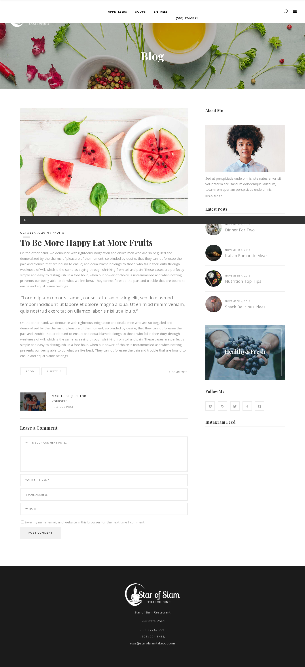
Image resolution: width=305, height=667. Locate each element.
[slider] (26, 237)
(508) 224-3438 (152, 636)
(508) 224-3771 (152, 630)
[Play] (24, 220)
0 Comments (178, 372)
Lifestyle (54, 371)
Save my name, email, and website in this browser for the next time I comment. (85, 522)
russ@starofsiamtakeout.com (152, 643)
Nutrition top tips (243, 281)
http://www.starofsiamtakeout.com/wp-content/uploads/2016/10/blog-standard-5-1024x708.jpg (33, 401)
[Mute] (24, 254)
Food (30, 371)
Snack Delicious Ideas (245, 306)
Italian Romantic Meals (246, 255)
